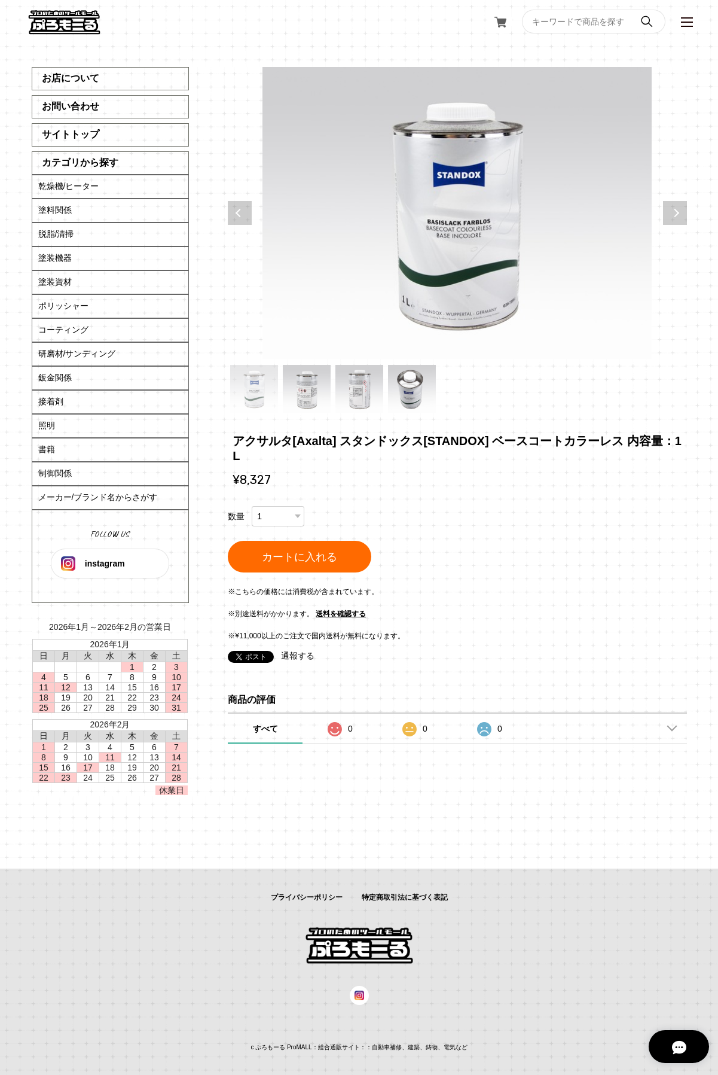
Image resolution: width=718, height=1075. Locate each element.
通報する (297, 655)
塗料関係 (55, 210)
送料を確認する (341, 614)
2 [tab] (307, 389)
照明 (46, 425)
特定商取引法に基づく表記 (405, 897)
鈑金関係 (55, 377)
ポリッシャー (63, 305)
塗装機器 (55, 258)
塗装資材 (55, 282)
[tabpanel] (457, 213)
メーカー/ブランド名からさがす (98, 497)
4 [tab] (412, 389)
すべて (265, 728)
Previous (240, 213)
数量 (236, 516)
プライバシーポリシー (307, 897)
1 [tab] (254, 389)
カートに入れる (299, 557)
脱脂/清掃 (56, 234)
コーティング (63, 329)
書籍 (46, 449)
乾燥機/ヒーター (68, 186)
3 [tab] (359, 389)
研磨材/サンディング (77, 353)
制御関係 (55, 473)
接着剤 (50, 401)
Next (675, 213)
